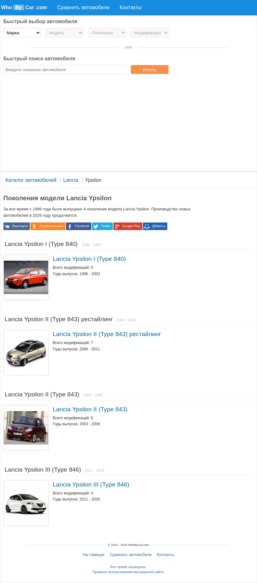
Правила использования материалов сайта (128, 572)
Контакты (165, 554)
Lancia (70, 180)
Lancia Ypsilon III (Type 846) (91, 484)
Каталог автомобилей (30, 180)
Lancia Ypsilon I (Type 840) (89, 259)
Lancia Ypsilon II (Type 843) (90, 409)
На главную (94, 554)
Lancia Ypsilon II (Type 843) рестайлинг (107, 334)
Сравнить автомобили (130, 554)
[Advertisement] (128, 123)
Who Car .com (24, 7)
